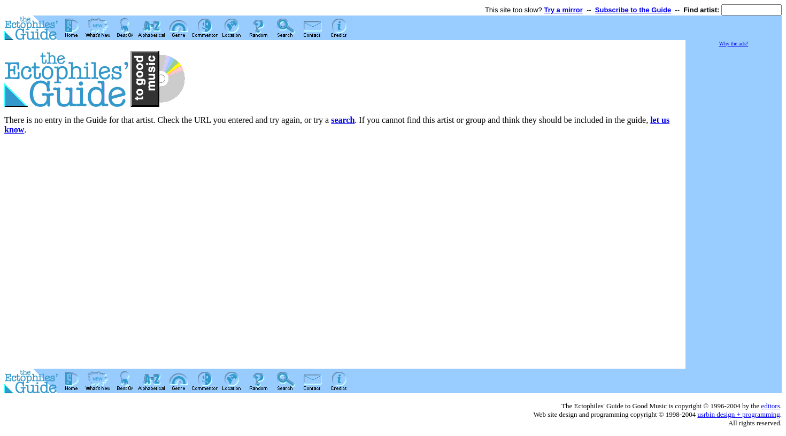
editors (770, 406)
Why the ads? (733, 43)
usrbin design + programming (738, 414)
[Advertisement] (733, 208)
